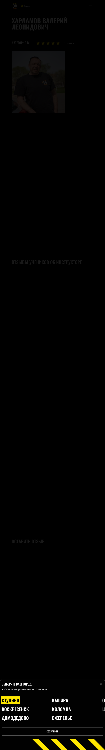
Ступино (10, 700)
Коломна (61, 709)
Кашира (60, 700)
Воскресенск (15, 709)
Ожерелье (62, 717)
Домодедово (15, 717)
